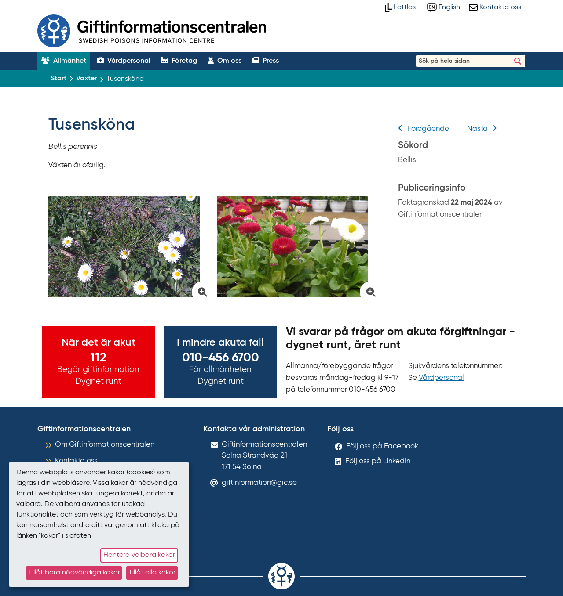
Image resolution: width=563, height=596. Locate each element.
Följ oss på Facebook (382, 446)
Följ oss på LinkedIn (377, 461)
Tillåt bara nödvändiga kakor (74, 572)
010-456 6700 (220, 358)
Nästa (482, 129)
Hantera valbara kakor (139, 555)
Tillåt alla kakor (151, 572)
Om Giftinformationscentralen (104, 444)
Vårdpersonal (441, 378)
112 (98, 358)
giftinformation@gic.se (259, 483)
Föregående (423, 129)
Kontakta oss (76, 461)
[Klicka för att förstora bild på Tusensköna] (128, 246)
